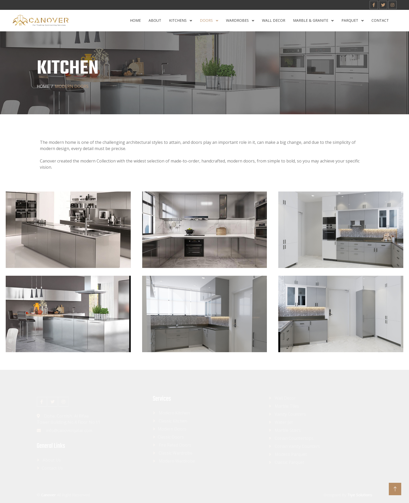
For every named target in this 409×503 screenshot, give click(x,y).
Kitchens (178, 20)
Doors (207, 20)
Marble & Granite (311, 20)
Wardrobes (238, 20)
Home (135, 20)
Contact (380, 20)
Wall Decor (273, 20)
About (155, 20)
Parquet (350, 20)
